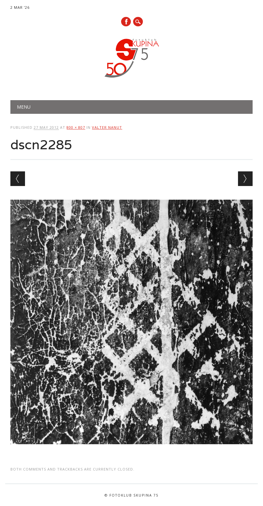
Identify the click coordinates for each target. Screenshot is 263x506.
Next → (245, 178)
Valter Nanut (107, 127)
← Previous (17, 178)
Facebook (126, 21)
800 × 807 (76, 127)
